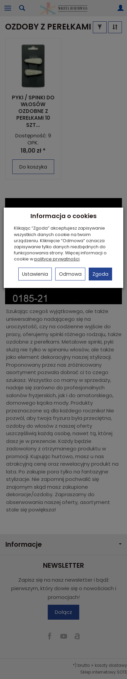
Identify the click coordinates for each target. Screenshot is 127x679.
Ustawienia (35, 274)
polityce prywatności (57, 259)
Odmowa (70, 274)
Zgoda (100, 274)
